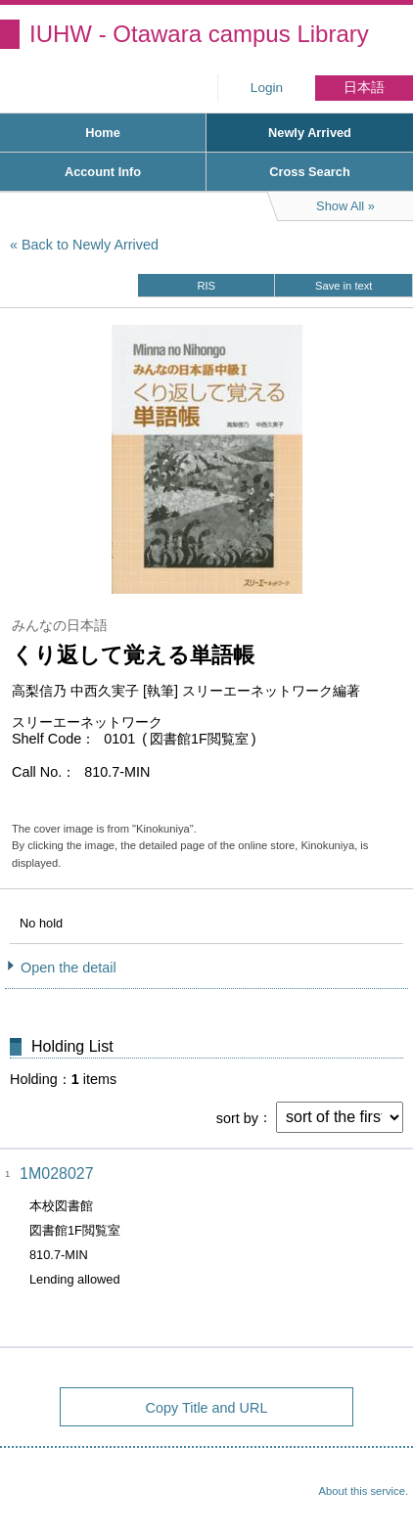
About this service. (363, 1491)
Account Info (103, 171)
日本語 (364, 87)
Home (102, 132)
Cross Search (309, 171)
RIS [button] (206, 286)
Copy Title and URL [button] (207, 1408)
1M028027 (57, 1173)
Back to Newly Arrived (90, 244)
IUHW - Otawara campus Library (199, 34)
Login (267, 87)
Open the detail (68, 967)
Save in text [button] (343, 286)
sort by (237, 1117)
